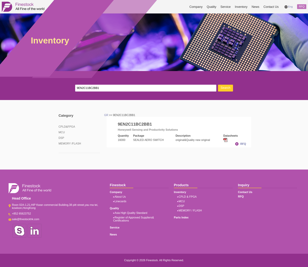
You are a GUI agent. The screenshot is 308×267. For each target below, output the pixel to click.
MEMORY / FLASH (190, 210)
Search (225, 87)
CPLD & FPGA (188, 196)
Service (225, 7)
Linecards (120, 201)
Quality (211, 7)
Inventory (241, 7)
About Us (120, 196)
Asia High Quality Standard (131, 212)
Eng (288, 6)
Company (195, 7)
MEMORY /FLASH (70, 143)
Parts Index (181, 217)
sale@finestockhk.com (25, 219)
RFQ (302, 6)
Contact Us (271, 7)
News (255, 7)
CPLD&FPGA (67, 126)
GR (106, 115)
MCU (62, 132)
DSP (61, 137)
